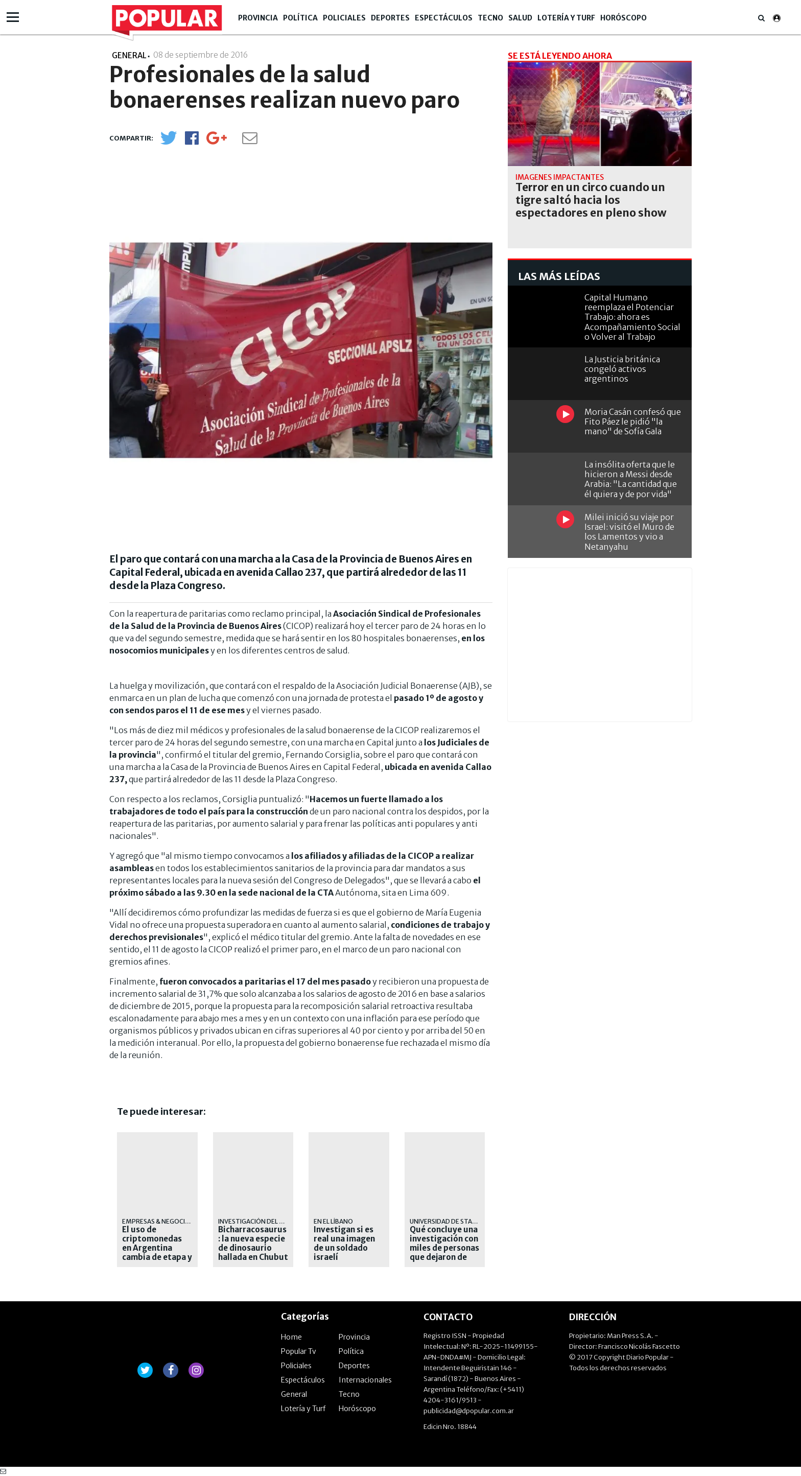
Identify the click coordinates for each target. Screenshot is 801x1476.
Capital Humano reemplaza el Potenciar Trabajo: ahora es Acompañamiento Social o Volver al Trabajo (632, 317)
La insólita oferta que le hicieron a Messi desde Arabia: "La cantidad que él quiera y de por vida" (630, 479)
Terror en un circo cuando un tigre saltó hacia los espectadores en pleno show (591, 200)
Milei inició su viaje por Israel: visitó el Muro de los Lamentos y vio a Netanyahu (629, 532)
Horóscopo (623, 17)
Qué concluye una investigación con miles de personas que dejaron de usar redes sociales (444, 1252)
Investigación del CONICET (262, 1221)
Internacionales (365, 1380)
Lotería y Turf (566, 17)
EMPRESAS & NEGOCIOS (158, 1221)
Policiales (344, 17)
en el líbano (333, 1221)
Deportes (390, 17)
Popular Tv (298, 1351)
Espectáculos (444, 17)
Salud (520, 17)
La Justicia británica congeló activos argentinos (622, 369)
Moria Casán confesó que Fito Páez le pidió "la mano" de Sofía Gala (632, 421)
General (294, 1394)
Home (291, 1337)
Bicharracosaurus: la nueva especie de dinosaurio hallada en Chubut (253, 1243)
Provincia (258, 17)
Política (300, 17)
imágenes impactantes (559, 177)
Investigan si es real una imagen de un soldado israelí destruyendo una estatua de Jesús (347, 1252)
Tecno (490, 17)
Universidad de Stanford (451, 1221)
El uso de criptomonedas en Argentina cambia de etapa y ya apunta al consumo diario (157, 1252)
